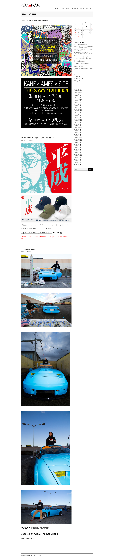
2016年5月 (76, 117)
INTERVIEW (77, 78)
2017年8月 (76, 104)
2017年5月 (76, 107)
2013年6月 (76, 147)
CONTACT (89, 8)
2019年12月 (77, 99)
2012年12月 (77, 154)
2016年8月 (76, 114)
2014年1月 (76, 135)
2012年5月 (76, 162)
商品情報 (31, 140)
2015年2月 (76, 125)
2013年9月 (76, 142)
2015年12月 (77, 119)
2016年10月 (77, 110)
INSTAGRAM (75, 8)
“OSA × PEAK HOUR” (28, 249)
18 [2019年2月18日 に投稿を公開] (75, 32)
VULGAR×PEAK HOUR (79, 61)
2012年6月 (76, 160)
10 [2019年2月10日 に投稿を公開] (91, 28)
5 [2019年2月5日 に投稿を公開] (78, 28)
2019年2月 (76, 102)
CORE (68, 8)
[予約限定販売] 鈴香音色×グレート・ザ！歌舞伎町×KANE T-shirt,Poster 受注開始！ (83, 54)
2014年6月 (76, 132)
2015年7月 (76, 122)
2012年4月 (76, 164)
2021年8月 (76, 94)
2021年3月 (76, 95)
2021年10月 (77, 92)
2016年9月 (76, 112)
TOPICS (82, 8)
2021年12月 (77, 90)
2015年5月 (76, 124)
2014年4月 (76, 134)
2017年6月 (76, 105)
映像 (75, 81)
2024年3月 (76, 89)
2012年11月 (77, 155)
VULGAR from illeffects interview (81, 63)
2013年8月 (76, 144)
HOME (57, 8)
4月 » (89, 36)
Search (90, 169)
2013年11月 (77, 139)
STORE (63, 8)
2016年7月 (76, 115)
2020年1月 (76, 97)
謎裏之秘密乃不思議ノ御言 (80, 44)
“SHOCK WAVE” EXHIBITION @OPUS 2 (34, 20)
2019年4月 (76, 100)
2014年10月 (77, 127)
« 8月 (78, 36)
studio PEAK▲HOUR (29, 555)
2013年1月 (76, 152)
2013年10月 (77, 140)
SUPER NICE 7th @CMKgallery (81, 57)
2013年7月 (76, 145)
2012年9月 (76, 157)
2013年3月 (76, 150)
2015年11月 (77, 120)
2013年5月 (76, 149)
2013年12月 (77, 137)
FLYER (29, 251)
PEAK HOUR (39, 527)
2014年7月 (76, 130)
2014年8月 (76, 129)
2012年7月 (76, 159)
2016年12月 (77, 109)
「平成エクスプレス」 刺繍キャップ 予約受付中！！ (37, 138)
